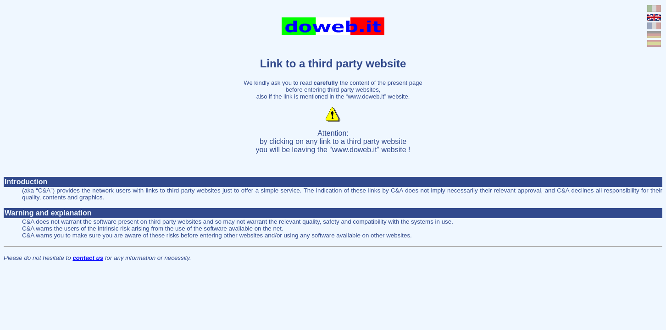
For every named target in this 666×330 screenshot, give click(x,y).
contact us (87, 257)
